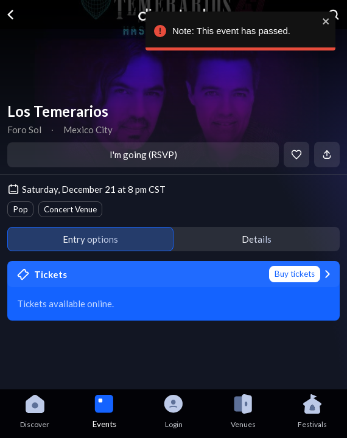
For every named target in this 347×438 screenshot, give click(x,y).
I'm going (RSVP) (143, 154)
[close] (324, 21)
